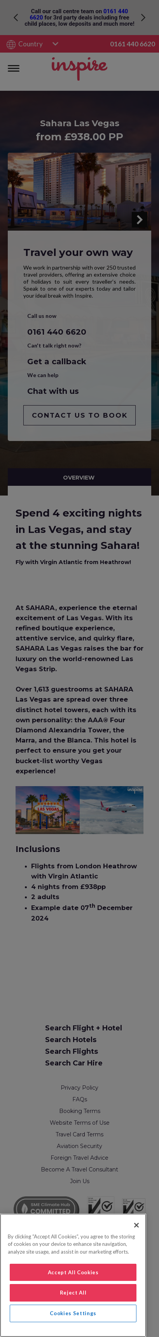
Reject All (73, 1292)
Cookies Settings (73, 1313)
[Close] (136, 1225)
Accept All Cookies (73, 1272)
